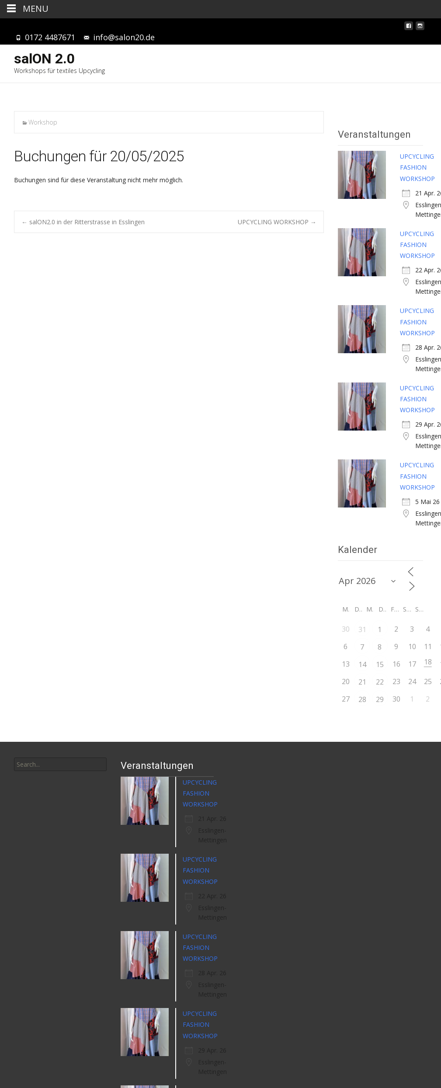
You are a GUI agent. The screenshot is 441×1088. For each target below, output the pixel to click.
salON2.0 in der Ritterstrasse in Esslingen (83, 222)
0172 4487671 (50, 37)
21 (362, 682)
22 (380, 682)
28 (362, 699)
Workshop (42, 122)
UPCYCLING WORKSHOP (277, 222)
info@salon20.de (124, 37)
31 (362, 629)
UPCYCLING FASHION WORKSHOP (417, 167)
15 (380, 664)
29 (380, 699)
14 (362, 664)
